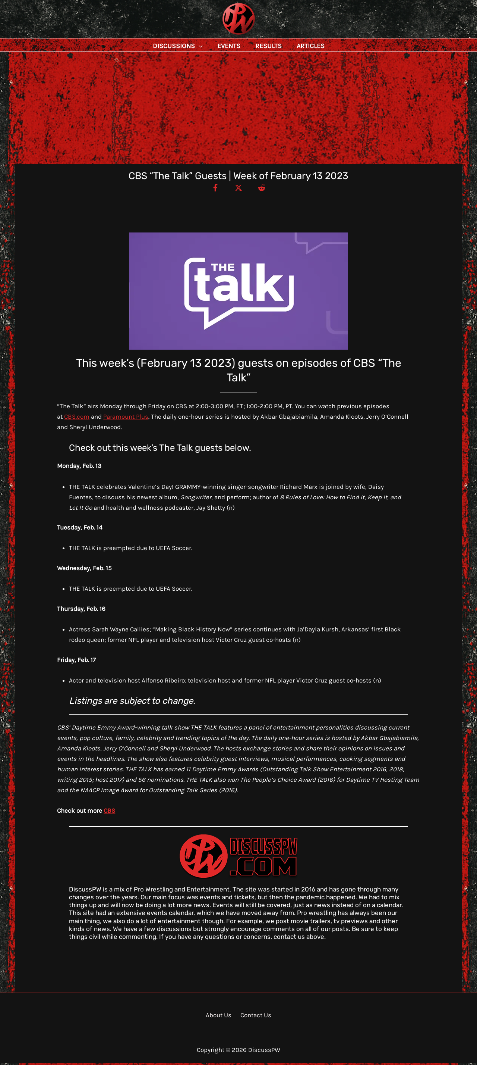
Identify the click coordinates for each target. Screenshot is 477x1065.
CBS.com (76, 418)
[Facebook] (212, 189)
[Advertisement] (238, 109)
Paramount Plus (125, 418)
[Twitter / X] (238, 189)
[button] (215, 45)
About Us (220, 1017)
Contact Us (254, 1017)
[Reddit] (265, 189)
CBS (109, 812)
